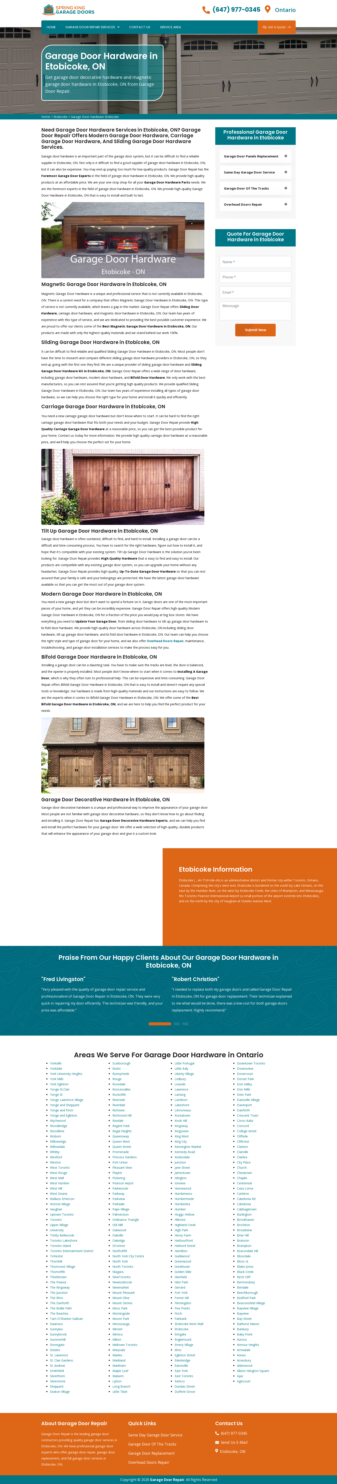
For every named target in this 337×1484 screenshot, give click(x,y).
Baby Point (244, 1334)
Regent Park (121, 1126)
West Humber (59, 1183)
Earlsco (180, 1381)
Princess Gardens (124, 1157)
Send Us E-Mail (234, 1442)
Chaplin (242, 1178)
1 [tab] (160, 1024)
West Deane (58, 1193)
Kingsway (181, 1126)
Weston (55, 1162)
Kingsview (182, 1131)
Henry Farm (183, 1235)
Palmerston (120, 1214)
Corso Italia (245, 1121)
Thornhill (56, 1261)
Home (51, 27)
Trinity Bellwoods (62, 1235)
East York (181, 1371)
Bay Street (244, 1319)
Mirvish (117, 1329)
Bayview (243, 1313)
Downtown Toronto (251, 1063)
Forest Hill (182, 1298)
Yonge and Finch (61, 1110)
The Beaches (59, 1313)
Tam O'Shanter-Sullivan (66, 1319)
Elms (178, 1350)
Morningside (121, 1313)
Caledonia (244, 1204)
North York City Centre (128, 1256)
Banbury (243, 1329)
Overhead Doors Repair (148, 1462)
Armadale (243, 1350)
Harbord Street (185, 1246)
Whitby (55, 1152)
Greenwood (183, 1261)
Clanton (242, 1147)
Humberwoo (183, 1193)
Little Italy (181, 1068)
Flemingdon (183, 1303)
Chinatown (244, 1173)
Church (242, 1167)
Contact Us (139, 27)
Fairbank (181, 1319)
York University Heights (66, 1074)
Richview (118, 1110)
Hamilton (181, 1251)
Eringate (180, 1334)
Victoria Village (60, 1204)
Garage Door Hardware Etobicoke (95, 117)
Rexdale (117, 1121)
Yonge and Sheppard (64, 1105)
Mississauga (121, 1324)
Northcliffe (119, 1251)
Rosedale (118, 1084)
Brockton (243, 1225)
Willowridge (58, 1141)
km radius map (82, 897)
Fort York (181, 1293)
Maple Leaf (120, 1371)
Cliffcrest (243, 1141)
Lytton (117, 1381)
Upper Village (59, 1225)
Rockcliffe (119, 1094)
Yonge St (56, 1094)
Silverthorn (57, 1376)
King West (182, 1136)
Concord (243, 1126)
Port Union (120, 1162)
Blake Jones (245, 1266)
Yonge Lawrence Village (66, 1100)
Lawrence (181, 1089)
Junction (180, 1162)
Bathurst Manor (248, 1324)
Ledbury (180, 1079)
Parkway (118, 1193)
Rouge (117, 1079)
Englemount (183, 1339)
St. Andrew (57, 1365)
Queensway (120, 1136)
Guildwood (182, 1256)
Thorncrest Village (62, 1266)
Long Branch (121, 1386)
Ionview (180, 1183)
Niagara (117, 1272)
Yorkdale (56, 1068)
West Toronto (60, 1167)
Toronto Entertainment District (71, 1251)
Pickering (118, 1178)
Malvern (118, 1376)
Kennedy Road (185, 1152)
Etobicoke (60, 117)
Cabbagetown (247, 1209)
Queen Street (121, 1147)
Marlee (117, 1355)
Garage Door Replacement (151, 1453)
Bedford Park (246, 1298)
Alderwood (244, 1365)
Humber (180, 1209)
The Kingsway (60, 1287)
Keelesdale (182, 1157)
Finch (178, 1313)
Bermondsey (246, 1282)
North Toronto (122, 1266)
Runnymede (120, 1074)
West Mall (57, 1178)
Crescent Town (247, 1115)
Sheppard (56, 1386)
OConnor (118, 1246)
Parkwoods (120, 1188)
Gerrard (180, 1287)
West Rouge (58, 1173)
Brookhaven (245, 1220)
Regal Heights (122, 1131)
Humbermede (184, 1199)
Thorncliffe (57, 1272)
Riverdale (118, 1105)
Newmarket (120, 1287)
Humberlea (182, 1204)
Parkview (118, 1199)
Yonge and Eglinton (63, 1115)
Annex (241, 1355)
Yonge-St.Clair (60, 1089)
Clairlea (242, 1157)
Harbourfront (184, 1240)
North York (120, 1261)
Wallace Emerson (62, 1199)
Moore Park (120, 1319)
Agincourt (243, 1381)
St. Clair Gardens (61, 1360)
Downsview (245, 1068)
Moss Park (119, 1308)
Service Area (170, 27)
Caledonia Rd (246, 1199)
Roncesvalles (121, 1089)
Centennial (244, 1183)
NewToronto (121, 1277)
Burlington (244, 1214)
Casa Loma (245, 1188)
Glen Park (181, 1282)
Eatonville (181, 1365)
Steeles (55, 1350)
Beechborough (247, 1293)
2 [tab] (177, 1024)
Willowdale (57, 1147)
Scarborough (121, 1063)
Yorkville (56, 1063)
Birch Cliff (243, 1277)
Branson (243, 1240)
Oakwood (119, 1230)
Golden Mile (183, 1272)
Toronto (56, 1220)
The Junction (59, 1293)
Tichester (56, 1256)
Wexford (56, 1157)
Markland (118, 1360)
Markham (119, 1365)
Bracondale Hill (247, 1251)
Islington (181, 1178)
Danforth (243, 1110)
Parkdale (118, 1204)
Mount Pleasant (123, 1293)
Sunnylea (56, 1329)
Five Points (182, 1308)
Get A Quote (276, 27)
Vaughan (56, 1209)
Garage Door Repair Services (90, 27)
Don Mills (243, 1089)
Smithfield (57, 1371)
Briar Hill (243, 1235)
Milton (116, 1339)
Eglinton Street (185, 1355)
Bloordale (244, 1256)
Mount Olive (121, 1298)
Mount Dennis (122, 1303)
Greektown (182, 1266)
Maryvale (118, 1350)
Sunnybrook (58, 1334)
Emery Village (184, 1345)
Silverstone (57, 1381)
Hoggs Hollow (184, 1214)
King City (181, 1141)
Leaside (180, 1084)
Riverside (118, 1100)
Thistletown (58, 1277)
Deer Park (244, 1094)
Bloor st (242, 1261)
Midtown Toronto (124, 1345)
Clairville (242, 1152)
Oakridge (118, 1240)
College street (247, 1131)
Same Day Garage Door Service (155, 1435)
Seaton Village (60, 1392)
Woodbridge (58, 1126)
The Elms (56, 1298)
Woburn (55, 1136)
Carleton (243, 1193)
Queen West (121, 1141)
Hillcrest (180, 1220)
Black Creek (245, 1272)
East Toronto (184, 1376)
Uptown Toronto (62, 1214)
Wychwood (58, 1121)
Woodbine (57, 1131)
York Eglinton (59, 1084)
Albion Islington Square (253, 1371)
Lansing (180, 1094)
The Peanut (58, 1282)
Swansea (56, 1324)
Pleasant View (122, 1167)
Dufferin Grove (185, 1392)
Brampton (244, 1246)
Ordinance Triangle (125, 1220)
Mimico (117, 1334)
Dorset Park (245, 1079)
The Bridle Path (61, 1308)
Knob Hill (181, 1121)
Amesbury (244, 1360)
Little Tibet (119, 1392)
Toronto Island (60, 1246)
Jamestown (182, 1173)
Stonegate (57, 1345)
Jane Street (182, 1167)
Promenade (120, 1152)
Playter (117, 1173)
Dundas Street (185, 1386)
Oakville (117, 1235)
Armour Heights (248, 1345)
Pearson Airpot (122, 1183)
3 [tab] (185, 1024)
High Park (181, 1230)
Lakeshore (182, 1105)
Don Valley (244, 1084)
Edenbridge (182, 1360)
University (57, 1230)
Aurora (242, 1339)
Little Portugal (184, 1063)
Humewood (183, 1188)
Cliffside (242, 1136)
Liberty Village (184, 1074)
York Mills (56, 1079)
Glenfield (181, 1277)
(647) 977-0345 (236, 9)
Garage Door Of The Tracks (152, 1444)
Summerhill (58, 1339)
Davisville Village (248, 1100)
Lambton (181, 1100)
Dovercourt (245, 1074)
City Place (244, 1162)
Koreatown (182, 1115)
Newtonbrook (122, 1282)
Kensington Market (188, 1147)
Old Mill (117, 1225)
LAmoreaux (183, 1110)
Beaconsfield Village (251, 1303)
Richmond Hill (122, 1115)
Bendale (243, 1287)
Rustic (116, 1068)
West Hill (56, 1188)
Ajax (240, 1376)
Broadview (244, 1230)
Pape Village (120, 1209)
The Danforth (59, 1303)
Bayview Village (248, 1308)
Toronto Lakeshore (63, 1240)
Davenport (244, 1105)
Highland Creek (185, 1225)
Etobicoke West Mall (189, 1324)
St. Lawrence (59, 1355)
